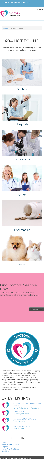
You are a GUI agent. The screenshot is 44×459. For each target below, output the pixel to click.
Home (5, 28)
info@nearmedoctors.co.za (20, 3)
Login (4, 442)
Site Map (5, 451)
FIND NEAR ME (37, 309)
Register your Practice (10, 444)
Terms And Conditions (10, 449)
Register (5, 447)
